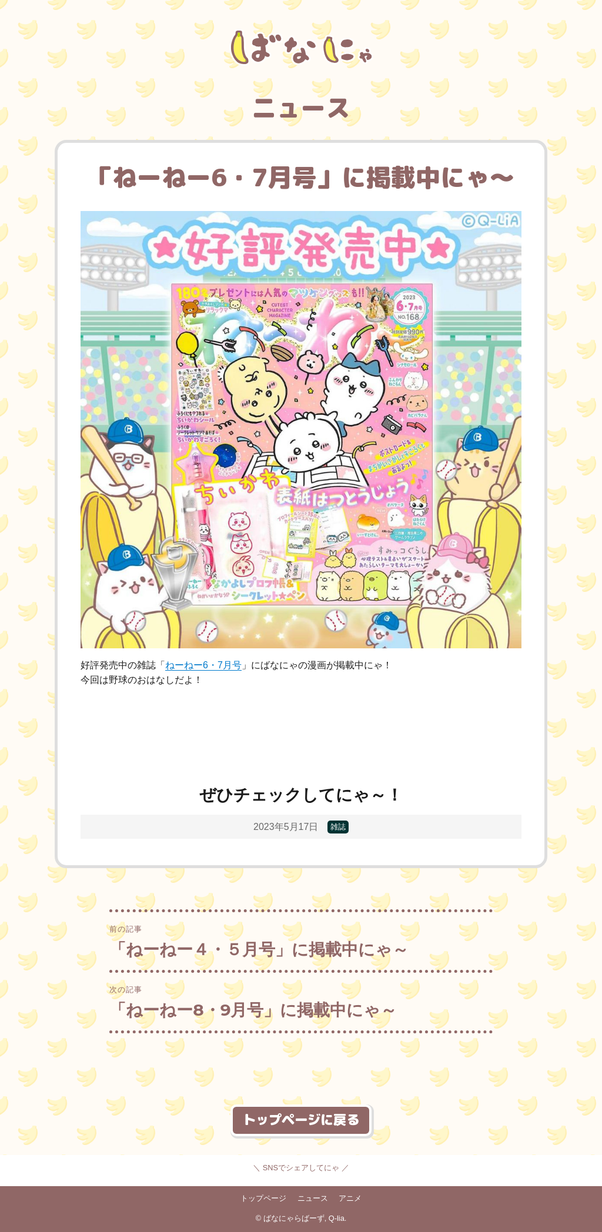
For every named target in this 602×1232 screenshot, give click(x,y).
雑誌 (338, 827)
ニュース (312, 1198)
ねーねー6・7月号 (203, 665)
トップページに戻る (301, 1119)
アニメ (350, 1198)
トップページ (263, 1198)
